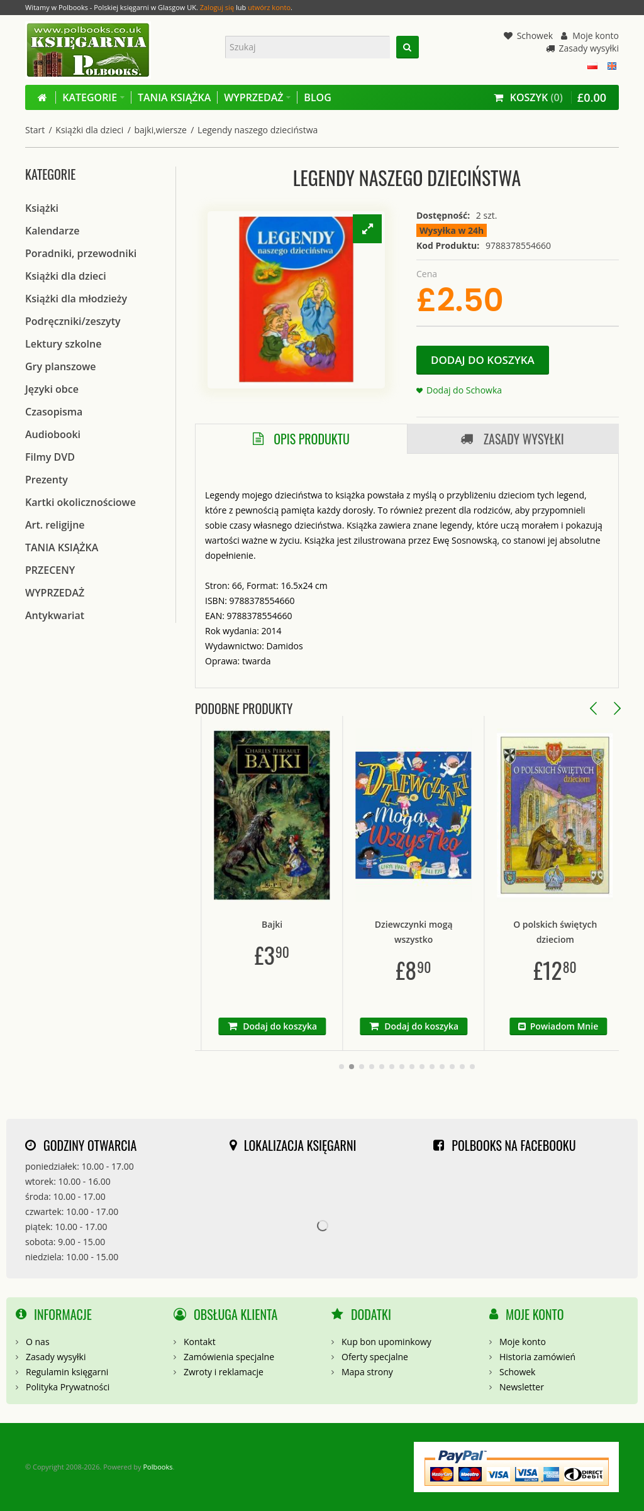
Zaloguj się (217, 7)
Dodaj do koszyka (483, 360)
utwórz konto (269, 7)
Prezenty (46, 479)
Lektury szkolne (63, 344)
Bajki (329, 924)
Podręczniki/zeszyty (73, 321)
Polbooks (157, 1466)
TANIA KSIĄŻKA (61, 547)
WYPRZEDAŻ (54, 593)
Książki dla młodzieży (76, 298)
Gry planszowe (60, 366)
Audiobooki (52, 434)
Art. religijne (55, 525)
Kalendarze (52, 231)
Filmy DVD (50, 457)
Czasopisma (53, 412)
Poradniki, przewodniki (80, 253)
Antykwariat (54, 615)
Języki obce (52, 389)
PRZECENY (50, 570)
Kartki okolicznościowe (80, 502)
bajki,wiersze (160, 130)
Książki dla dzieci (89, 130)
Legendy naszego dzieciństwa (257, 130)
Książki (41, 208)
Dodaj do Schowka (464, 390)
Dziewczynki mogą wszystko (471, 931)
